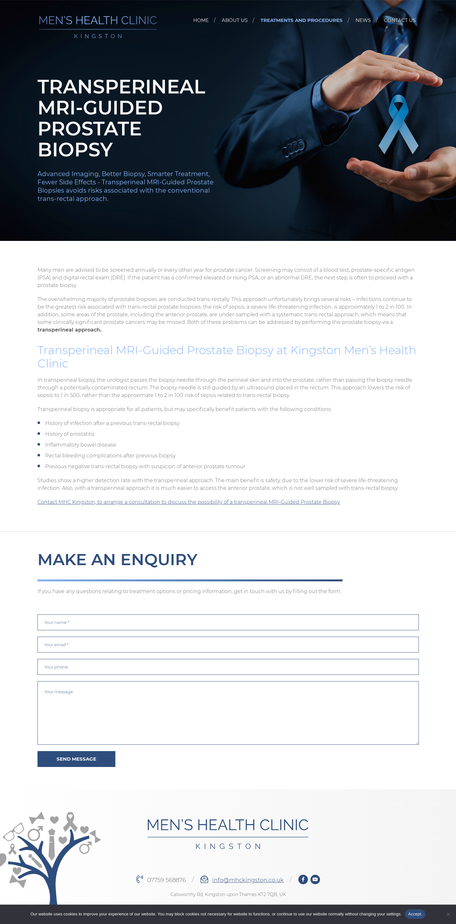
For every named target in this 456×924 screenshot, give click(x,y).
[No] (448, 914)
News (363, 20)
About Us (235, 20)
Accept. (415, 914)
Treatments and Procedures (302, 20)
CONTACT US (400, 20)
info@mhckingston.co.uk (248, 880)
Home (201, 20)
